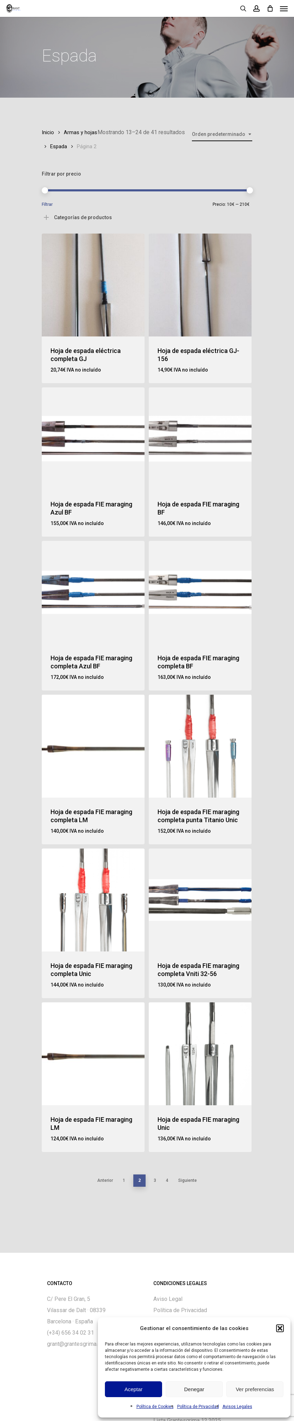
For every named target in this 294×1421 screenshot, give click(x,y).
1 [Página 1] (124, 1180)
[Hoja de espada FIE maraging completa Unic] (93, 900)
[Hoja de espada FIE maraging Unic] (200, 1053)
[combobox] (222, 134)
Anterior (105, 1180)
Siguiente (187, 1180)
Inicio (48, 132)
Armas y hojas (80, 132)
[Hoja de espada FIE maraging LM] (93, 1053)
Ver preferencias (255, 1389)
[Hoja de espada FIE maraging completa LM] (93, 746)
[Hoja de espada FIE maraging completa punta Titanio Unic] (200, 746)
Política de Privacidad (198, 1406)
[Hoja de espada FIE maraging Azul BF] (93, 438)
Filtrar (47, 204)
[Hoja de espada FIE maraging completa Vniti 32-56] (200, 900)
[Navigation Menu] (284, 8)
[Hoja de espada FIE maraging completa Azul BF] (93, 592)
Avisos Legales (237, 1406)
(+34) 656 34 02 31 (70, 1332)
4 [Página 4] (167, 1180)
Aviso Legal (167, 1299)
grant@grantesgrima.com (77, 1344)
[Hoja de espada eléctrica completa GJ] (93, 285)
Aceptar (134, 1389)
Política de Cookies (155, 1406)
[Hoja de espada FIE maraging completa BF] (200, 592)
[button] (279, 1328)
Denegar (194, 1389)
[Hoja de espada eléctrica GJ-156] (200, 285)
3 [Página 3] (155, 1180)
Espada (58, 146)
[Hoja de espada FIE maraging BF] (200, 438)
